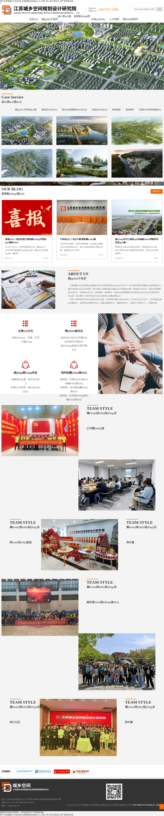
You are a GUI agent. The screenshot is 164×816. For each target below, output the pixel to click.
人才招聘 (114, 19)
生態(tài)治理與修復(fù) (150, 109)
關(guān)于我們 (50, 19)
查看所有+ (156, 191)
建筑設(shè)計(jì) (49, 109)
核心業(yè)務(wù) (64, 19)
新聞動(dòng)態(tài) (82, 19)
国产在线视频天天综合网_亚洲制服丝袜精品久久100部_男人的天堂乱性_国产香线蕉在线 (36, 1)
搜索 (159, 9)
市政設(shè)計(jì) (99, 109)
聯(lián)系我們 (130, 19)
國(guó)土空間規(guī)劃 (26, 109)
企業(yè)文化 (98, 19)
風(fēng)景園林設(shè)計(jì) (74, 109)
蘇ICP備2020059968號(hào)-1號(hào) (148, 805)
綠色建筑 (116, 109)
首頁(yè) (33, 19)
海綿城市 (130, 109)
